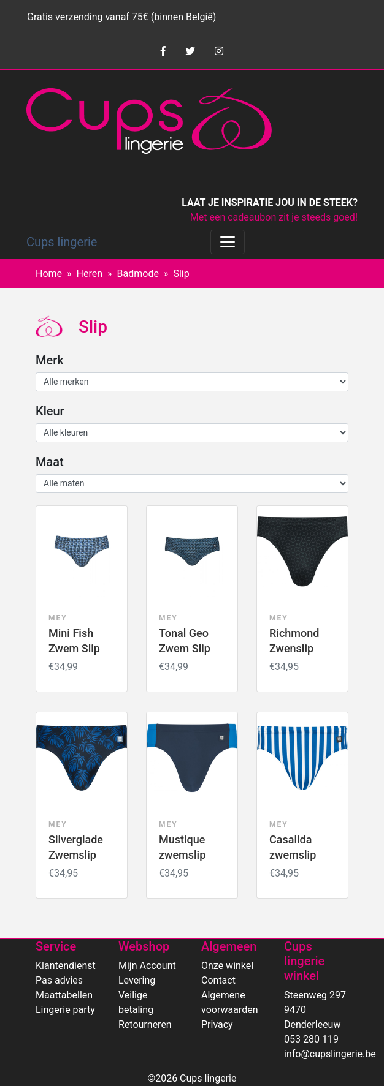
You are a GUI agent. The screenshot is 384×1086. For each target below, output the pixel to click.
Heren (90, 273)
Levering (136, 980)
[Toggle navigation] (227, 242)
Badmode (138, 273)
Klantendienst (66, 965)
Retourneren (145, 1024)
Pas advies (59, 980)
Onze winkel (227, 965)
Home (49, 273)
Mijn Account (147, 965)
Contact (218, 980)
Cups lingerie (61, 242)
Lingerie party (65, 1010)
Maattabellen (64, 995)
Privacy (217, 1024)
